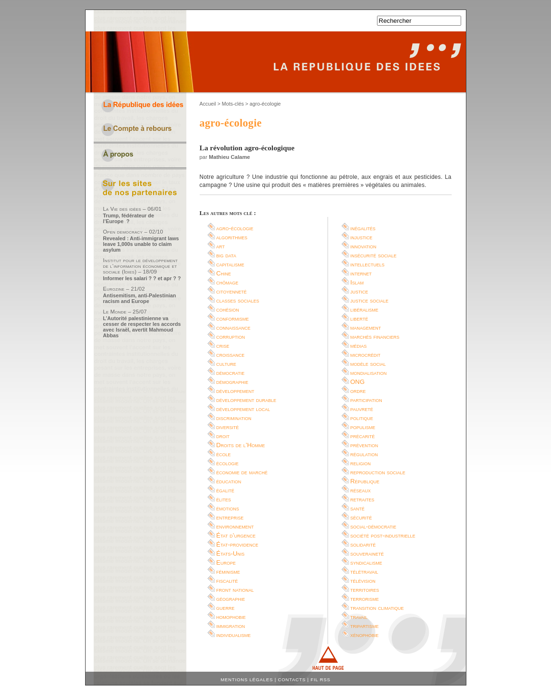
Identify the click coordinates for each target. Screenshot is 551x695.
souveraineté (367, 553)
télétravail (364, 571)
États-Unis (230, 553)
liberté (359, 318)
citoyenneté (231, 291)
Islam (357, 282)
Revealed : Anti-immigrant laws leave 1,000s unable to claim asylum (141, 244)
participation (366, 399)
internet (361, 273)
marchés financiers (374, 336)
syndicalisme (366, 562)
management (365, 327)
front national (235, 589)
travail (358, 616)
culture (226, 363)
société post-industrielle (383, 535)
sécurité (361, 517)
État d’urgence (236, 535)
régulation (364, 454)
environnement (235, 526)
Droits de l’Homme (240, 445)
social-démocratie (373, 526)
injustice (361, 237)
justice (359, 291)
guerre (225, 607)
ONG (357, 381)
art (220, 246)
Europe (226, 562)
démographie (232, 381)
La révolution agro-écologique (247, 148)
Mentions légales (247, 679)
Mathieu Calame (229, 157)
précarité (362, 436)
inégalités (363, 228)
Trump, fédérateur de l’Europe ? (128, 218)
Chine (223, 273)
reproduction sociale (378, 472)
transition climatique (377, 607)
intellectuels (367, 264)
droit (223, 436)
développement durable (246, 399)
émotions (227, 508)
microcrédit (365, 354)
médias (358, 345)
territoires (364, 589)
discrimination (233, 417)
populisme (363, 427)
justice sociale (369, 300)
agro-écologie (234, 228)
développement (235, 390)
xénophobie (364, 634)
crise (223, 345)
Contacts (292, 679)
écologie (227, 463)
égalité (225, 490)
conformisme (232, 318)
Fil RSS (320, 679)
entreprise (230, 517)
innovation (363, 246)
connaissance (233, 327)
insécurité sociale (373, 255)
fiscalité (227, 580)
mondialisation (368, 372)
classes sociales (237, 300)
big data (226, 255)
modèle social (368, 363)
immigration (230, 625)
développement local (243, 408)
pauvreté (361, 408)
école (223, 454)
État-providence (237, 544)
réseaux (360, 490)
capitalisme (230, 264)
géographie (230, 598)
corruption (230, 336)
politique (361, 417)
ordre (358, 390)
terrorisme (364, 598)
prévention (364, 445)
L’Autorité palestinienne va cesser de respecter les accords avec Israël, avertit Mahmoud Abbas (142, 326)
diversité (227, 427)
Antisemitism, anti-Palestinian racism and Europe (139, 298)
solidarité (363, 544)
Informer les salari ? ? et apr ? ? (142, 278)
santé (357, 508)
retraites (362, 499)
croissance (230, 354)
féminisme (228, 571)
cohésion (227, 309)
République (364, 481)
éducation (228, 481)
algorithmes (232, 237)
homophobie (231, 616)
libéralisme (364, 309)
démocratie (230, 372)
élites (223, 499)
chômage (227, 282)
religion (360, 463)
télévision (363, 580)
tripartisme (364, 625)
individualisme (233, 634)
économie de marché (242, 472)
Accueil (208, 104)
